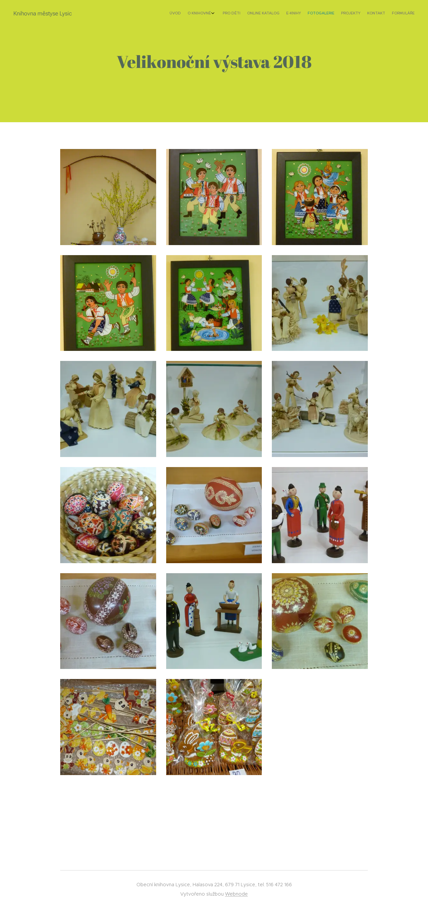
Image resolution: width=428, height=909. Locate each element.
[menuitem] (356, 13)
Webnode (236, 894)
